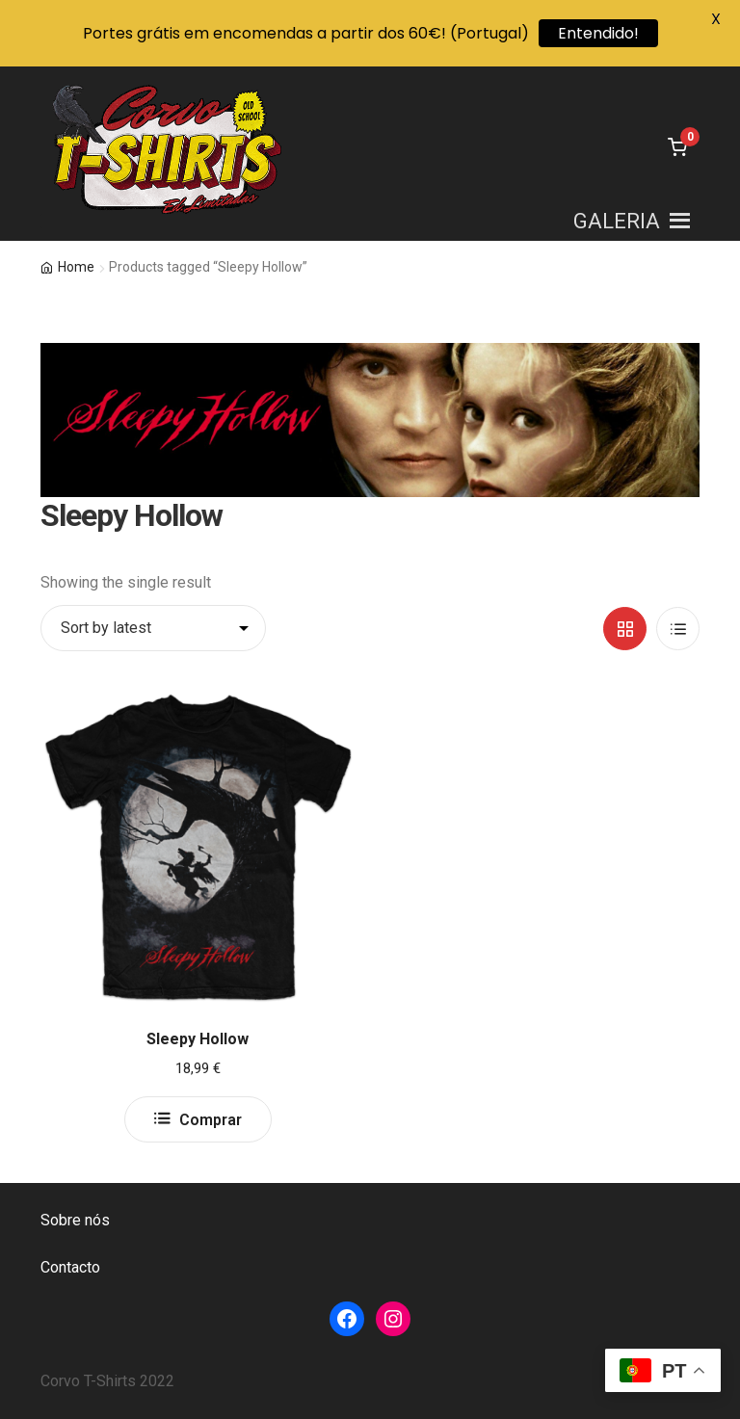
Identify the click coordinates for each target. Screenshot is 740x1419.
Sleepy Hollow (197, 1039)
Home (76, 267)
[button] (616, 221)
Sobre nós (75, 1220)
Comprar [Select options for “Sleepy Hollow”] (210, 1120)
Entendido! (598, 33)
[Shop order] (153, 628)
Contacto (70, 1267)
